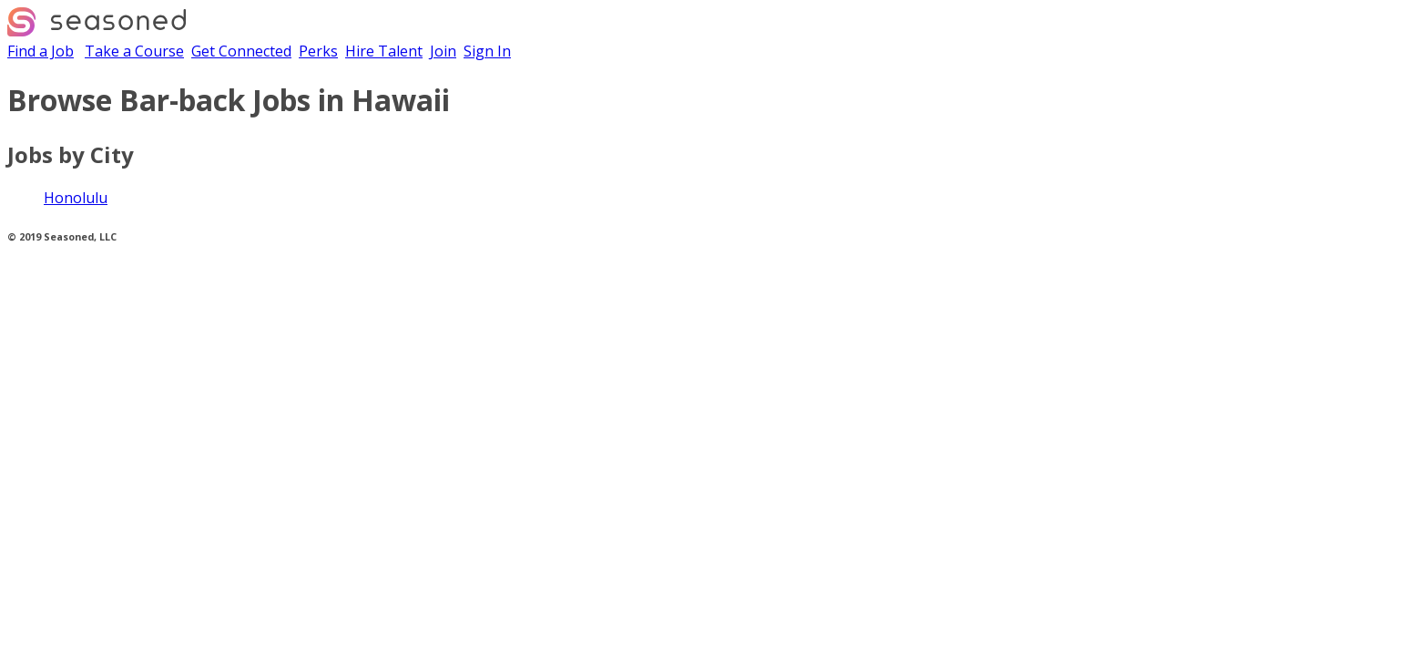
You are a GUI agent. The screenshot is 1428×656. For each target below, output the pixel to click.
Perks (318, 51)
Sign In (487, 51)
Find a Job (40, 51)
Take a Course (134, 51)
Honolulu (75, 198)
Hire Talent (384, 51)
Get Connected (241, 51)
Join (443, 51)
